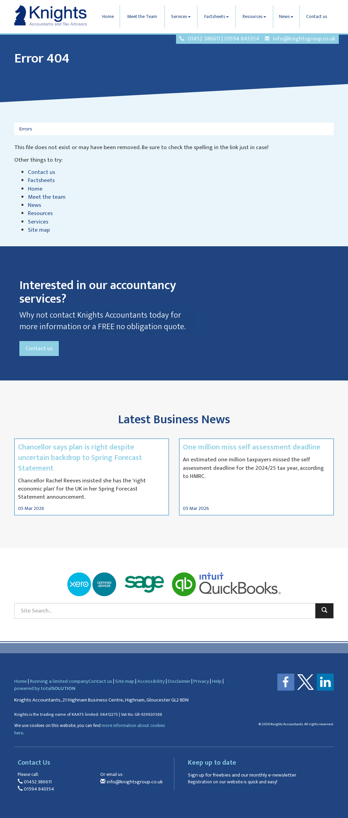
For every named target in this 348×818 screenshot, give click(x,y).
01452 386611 (204, 38)
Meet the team (47, 197)
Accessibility (151, 681)
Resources (254, 16)
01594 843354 (241, 38)
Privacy (201, 681)
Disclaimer (179, 681)
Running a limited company (59, 681)
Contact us (316, 16)
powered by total (44, 688)
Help (217, 681)
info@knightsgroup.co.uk (304, 38)
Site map (39, 230)
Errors (25, 129)
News (286, 16)
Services (181, 16)
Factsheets (216, 16)
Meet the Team (142, 16)
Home (108, 16)
